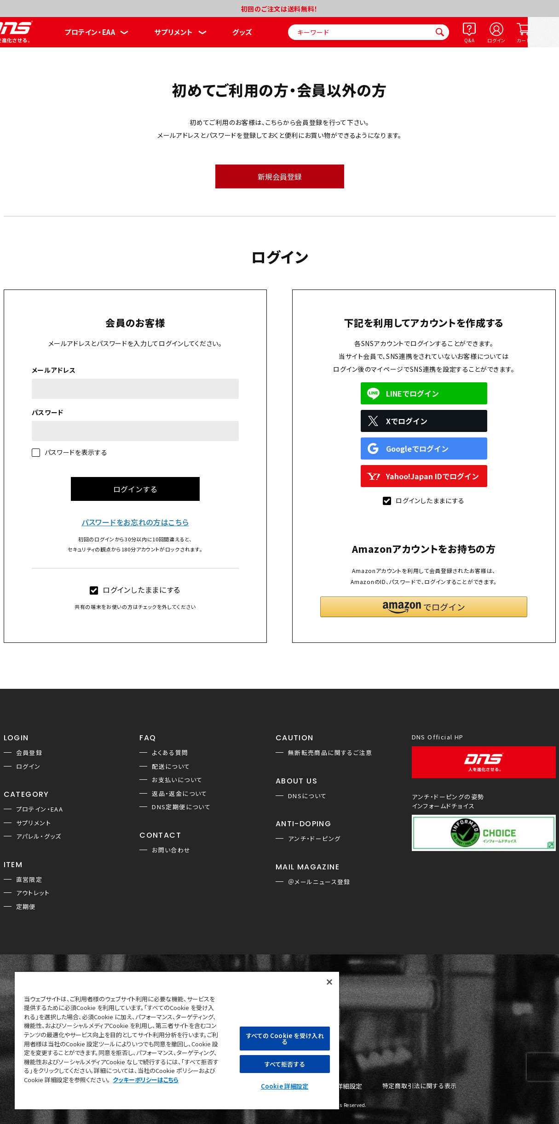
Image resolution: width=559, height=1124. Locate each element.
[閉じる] (329, 982)
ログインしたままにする (135, 589)
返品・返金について (179, 793)
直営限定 (29, 879)
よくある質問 (170, 752)
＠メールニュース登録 (319, 881)
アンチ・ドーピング (314, 838)
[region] (177, 1040)
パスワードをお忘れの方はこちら (135, 522)
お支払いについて (177, 779)
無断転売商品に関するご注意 (330, 752)
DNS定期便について (181, 806)
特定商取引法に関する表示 (419, 1086)
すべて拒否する (284, 1064)
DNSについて (307, 795)
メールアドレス (54, 370)
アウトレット (33, 892)
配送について (171, 766)
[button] (423, 606)
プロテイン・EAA (89, 32)
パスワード (48, 412)
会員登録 (29, 752)
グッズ (242, 32)
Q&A (469, 40)
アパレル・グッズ (39, 836)
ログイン (496, 40)
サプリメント (173, 32)
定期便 (26, 906)
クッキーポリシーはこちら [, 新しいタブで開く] (146, 1079)
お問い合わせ (171, 850)
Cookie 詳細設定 (284, 1086)
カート (523, 40)
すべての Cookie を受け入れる (285, 1038)
